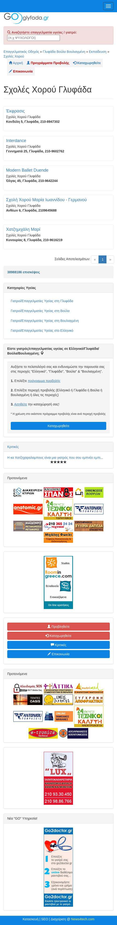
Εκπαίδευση (97, 52)
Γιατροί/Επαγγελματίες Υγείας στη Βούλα (40, 311)
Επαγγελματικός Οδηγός (21, 52)
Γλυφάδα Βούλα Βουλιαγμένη (64, 52)
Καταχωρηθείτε (58, 426)
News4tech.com (83, 919)
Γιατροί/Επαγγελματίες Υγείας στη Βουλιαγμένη (45, 321)
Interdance (16, 140)
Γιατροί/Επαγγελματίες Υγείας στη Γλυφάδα (42, 301)
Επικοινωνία (58, 654)
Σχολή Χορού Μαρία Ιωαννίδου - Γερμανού (46, 199)
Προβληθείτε (58, 626)
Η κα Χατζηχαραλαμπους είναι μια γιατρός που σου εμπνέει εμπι (53, 457)
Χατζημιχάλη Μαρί (23, 229)
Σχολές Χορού (14, 56)
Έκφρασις (15, 111)
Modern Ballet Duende (27, 170)
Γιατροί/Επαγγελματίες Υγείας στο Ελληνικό (42, 330)
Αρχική (16, 63)
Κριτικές (13, 447)
